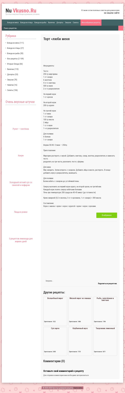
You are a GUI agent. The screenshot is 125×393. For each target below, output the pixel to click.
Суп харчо (55, 328)
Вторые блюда (13, 64)
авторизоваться (83, 375)
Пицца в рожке (20, 212)
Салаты (76, 22)
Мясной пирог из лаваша (80, 298)
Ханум (21, 155)
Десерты (60, 22)
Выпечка (51, 22)
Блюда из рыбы (40, 22)
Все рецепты (12, 58)
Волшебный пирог (55, 298)
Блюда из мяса (13, 22)
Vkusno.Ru (20, 10)
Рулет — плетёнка (21, 129)
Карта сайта (78, 388)
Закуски (68, 22)
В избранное (107, 215)
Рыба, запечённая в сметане (105, 299)
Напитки (10, 85)
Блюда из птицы (26, 22)
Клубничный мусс (80, 328)
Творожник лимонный (105, 328)
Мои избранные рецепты (91, 22)
